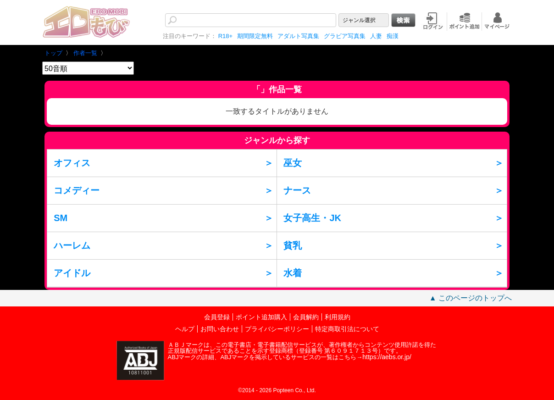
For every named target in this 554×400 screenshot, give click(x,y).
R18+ (225, 36)
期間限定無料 (255, 36)
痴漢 (393, 36)
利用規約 (337, 317)
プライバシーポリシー (277, 329)
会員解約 (306, 317)
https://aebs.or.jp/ (386, 357)
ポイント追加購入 (261, 317)
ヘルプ (184, 329)
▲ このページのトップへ (470, 298)
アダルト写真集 (298, 36)
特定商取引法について (347, 329)
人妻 (376, 36)
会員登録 (217, 317)
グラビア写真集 (345, 36)
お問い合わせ (219, 329)
